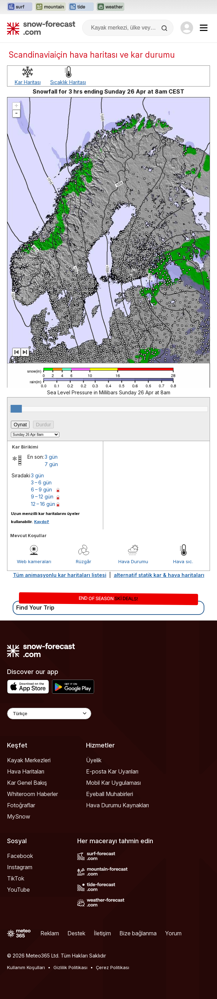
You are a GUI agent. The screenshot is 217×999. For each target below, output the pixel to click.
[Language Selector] (49, 713)
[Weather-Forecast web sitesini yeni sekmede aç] (110, 7)
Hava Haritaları (25, 771)
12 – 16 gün (43, 504)
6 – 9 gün (41, 489)
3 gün (51, 457)
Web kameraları (34, 561)
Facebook (20, 855)
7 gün (51, 464)
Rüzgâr (83, 561)
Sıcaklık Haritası (68, 82)
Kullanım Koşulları (26, 967)
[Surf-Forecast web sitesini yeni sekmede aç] (19, 7)
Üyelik (93, 760)
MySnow (18, 816)
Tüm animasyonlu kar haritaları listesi (59, 575)
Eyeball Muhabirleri (109, 793)
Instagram (19, 867)
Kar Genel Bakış (27, 782)
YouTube (18, 889)
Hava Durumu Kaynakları (117, 805)
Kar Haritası (28, 82)
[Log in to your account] (186, 27)
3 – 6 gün (41, 482)
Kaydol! (41, 521)
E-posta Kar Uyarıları (112, 771)
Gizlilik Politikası (70, 967)
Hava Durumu (133, 561)
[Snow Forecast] (41, 28)
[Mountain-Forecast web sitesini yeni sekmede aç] (50, 7)
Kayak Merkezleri (29, 760)
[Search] (165, 28)
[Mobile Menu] (203, 27)
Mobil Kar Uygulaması (113, 782)
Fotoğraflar (21, 805)
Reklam (49, 933)
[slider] (16, 409)
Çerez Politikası (112, 967)
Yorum (173, 933)
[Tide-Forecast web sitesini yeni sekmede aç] (81, 7)
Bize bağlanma (138, 933)
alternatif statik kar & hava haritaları (159, 575)
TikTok (15, 878)
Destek (76, 933)
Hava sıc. (183, 561)
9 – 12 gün (42, 496)
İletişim (102, 933)
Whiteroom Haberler (32, 793)
